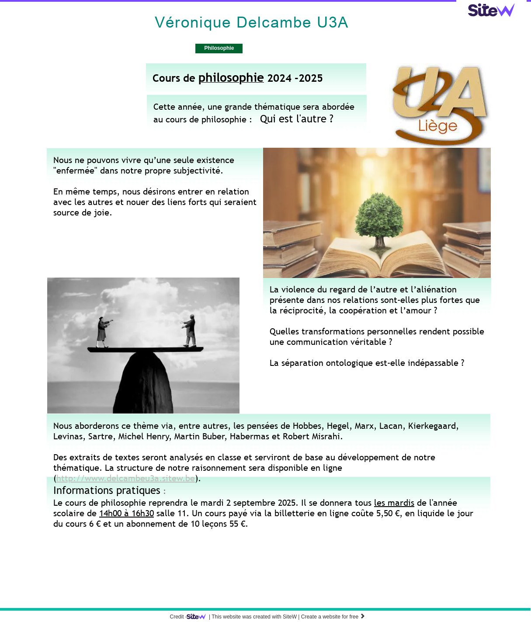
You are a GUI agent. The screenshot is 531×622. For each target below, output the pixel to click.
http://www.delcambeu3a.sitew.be (125, 478)
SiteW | (244, 617)
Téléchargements (275, 48)
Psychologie (168, 48)
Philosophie (219, 48)
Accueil (124, 48)
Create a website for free (333, 617)
